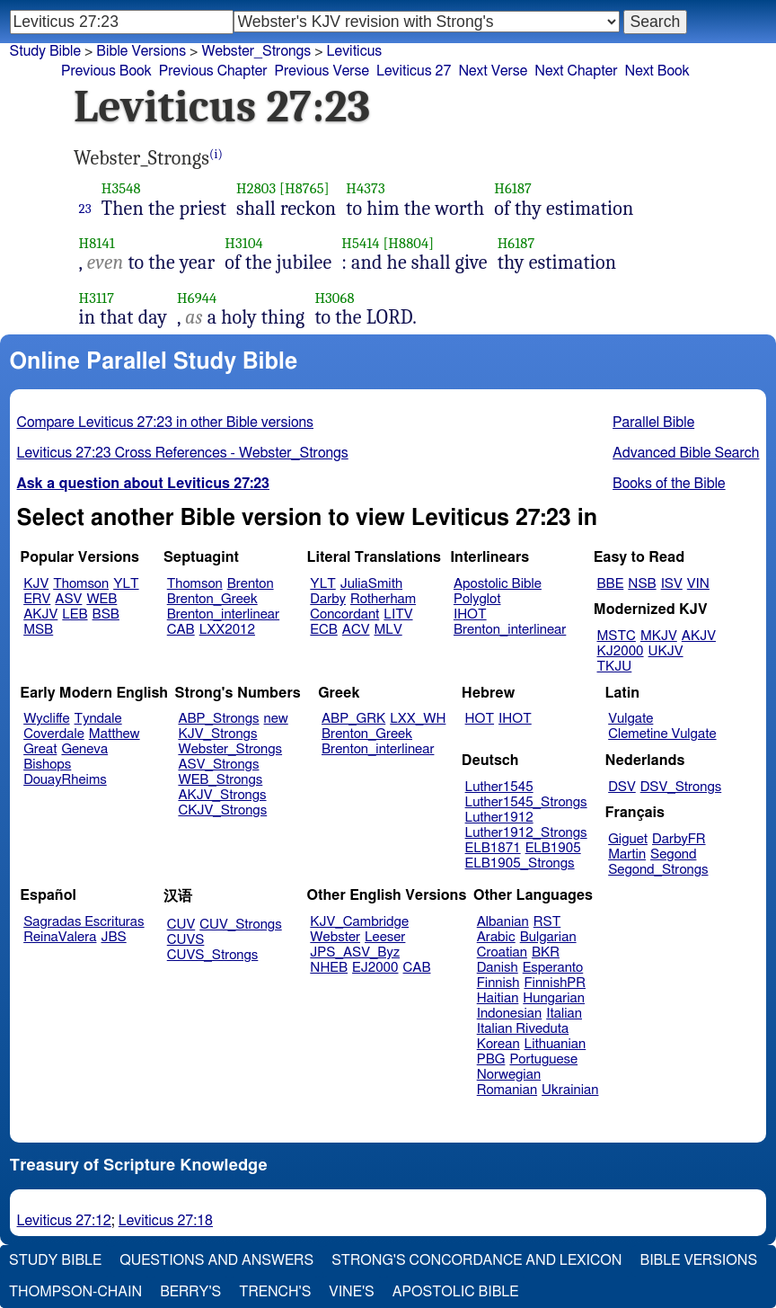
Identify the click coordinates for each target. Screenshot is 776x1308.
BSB (106, 614)
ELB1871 (493, 848)
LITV (398, 614)
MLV (387, 629)
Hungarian (554, 998)
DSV (622, 787)
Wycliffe (46, 718)
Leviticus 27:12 (64, 1221)
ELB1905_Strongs (520, 863)
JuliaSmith (371, 584)
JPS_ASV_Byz (355, 952)
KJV (35, 584)
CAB (181, 629)
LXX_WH (417, 718)
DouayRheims (65, 780)
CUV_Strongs (240, 924)
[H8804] (408, 243)
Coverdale (53, 734)
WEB (101, 599)
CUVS (186, 940)
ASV (68, 599)
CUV (181, 924)
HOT (479, 718)
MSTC (616, 636)
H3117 (97, 298)
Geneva (84, 749)
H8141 (97, 243)
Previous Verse (322, 71)
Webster (335, 937)
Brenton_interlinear (223, 614)
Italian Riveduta (523, 1029)
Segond (673, 854)
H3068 (334, 298)
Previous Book (106, 71)
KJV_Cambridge (359, 922)
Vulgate (630, 718)
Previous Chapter (213, 71)
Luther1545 (499, 787)
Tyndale (98, 718)
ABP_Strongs (218, 718)
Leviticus (355, 51)
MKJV (658, 636)
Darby (328, 599)
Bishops (47, 764)
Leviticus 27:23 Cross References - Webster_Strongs (182, 453)
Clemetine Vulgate (662, 734)
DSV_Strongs (681, 787)
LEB (74, 614)
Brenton (250, 584)
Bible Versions (141, 51)
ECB (323, 629)
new (276, 718)
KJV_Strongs (217, 734)
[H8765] (304, 188)
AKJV (40, 614)
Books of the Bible (669, 483)
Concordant (344, 614)
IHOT (470, 614)
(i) (216, 154)
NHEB (329, 967)
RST (547, 922)
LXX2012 (227, 629)
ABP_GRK (353, 718)
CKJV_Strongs (222, 810)
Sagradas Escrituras (83, 922)
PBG (491, 1059)
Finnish (498, 983)
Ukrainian (570, 1090)
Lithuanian (555, 1044)
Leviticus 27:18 (166, 1221)
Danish (497, 967)
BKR (546, 952)
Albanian (503, 922)
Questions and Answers (216, 1260)
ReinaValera (59, 937)
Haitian (498, 998)
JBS (113, 937)
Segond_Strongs (658, 869)
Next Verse (492, 71)
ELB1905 (553, 848)
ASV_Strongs (218, 764)
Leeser (385, 937)
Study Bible (45, 51)
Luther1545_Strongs (526, 802)
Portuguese (543, 1059)
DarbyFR (679, 839)
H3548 (121, 188)
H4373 (365, 188)
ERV (36, 599)
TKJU (614, 666)
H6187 (513, 188)
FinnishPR (555, 983)
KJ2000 (620, 651)
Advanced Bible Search (686, 453)
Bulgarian (548, 937)
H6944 (196, 298)
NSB (642, 584)
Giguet (628, 839)
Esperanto (553, 967)
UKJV (665, 651)
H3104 (244, 243)
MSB (38, 629)
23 (85, 208)
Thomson (81, 584)
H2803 (256, 188)
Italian (564, 1013)
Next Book (656, 71)
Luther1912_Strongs (526, 833)
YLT (125, 584)
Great (40, 749)
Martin (627, 854)
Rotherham (383, 599)
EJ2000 (375, 967)
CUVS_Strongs (213, 955)
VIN (698, 584)
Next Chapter (575, 71)
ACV (356, 629)
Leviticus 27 (413, 71)
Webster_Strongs (230, 749)
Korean (498, 1044)
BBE (610, 584)
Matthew (114, 734)
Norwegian (509, 1074)
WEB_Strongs (220, 780)
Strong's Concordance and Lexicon (476, 1260)
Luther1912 (499, 817)
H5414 (360, 243)
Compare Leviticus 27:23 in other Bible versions (165, 422)
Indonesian (509, 1013)
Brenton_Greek (212, 599)
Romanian (507, 1090)
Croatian (502, 952)
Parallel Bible (653, 422)
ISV (672, 584)
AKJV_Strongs (222, 795)
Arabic (496, 937)
